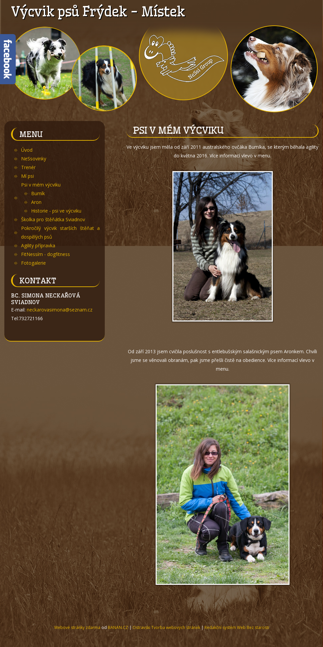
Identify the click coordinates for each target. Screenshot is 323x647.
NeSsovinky (33, 158)
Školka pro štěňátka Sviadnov (53, 219)
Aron (36, 202)
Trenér (28, 167)
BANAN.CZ (118, 627)
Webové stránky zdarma (77, 627)
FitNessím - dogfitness (45, 254)
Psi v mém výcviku (41, 184)
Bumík (38, 193)
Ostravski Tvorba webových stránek (166, 627)
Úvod (26, 150)
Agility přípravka (38, 245)
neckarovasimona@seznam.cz (59, 309)
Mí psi (27, 176)
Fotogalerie (33, 263)
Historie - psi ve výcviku (56, 211)
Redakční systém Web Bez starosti (237, 627)
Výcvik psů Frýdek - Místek (97, 11)
